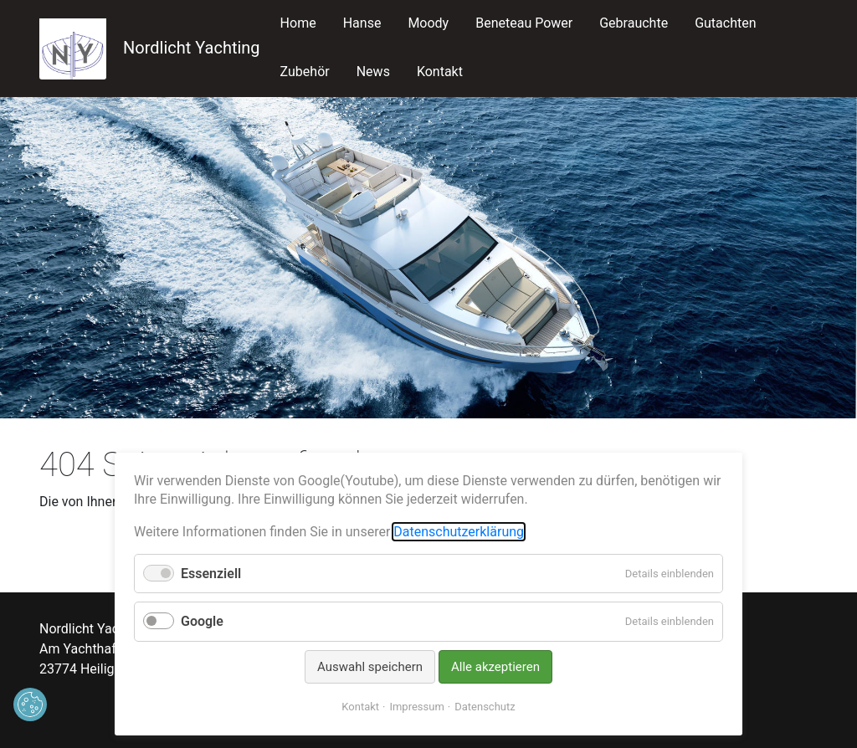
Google (202, 621)
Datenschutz (484, 706)
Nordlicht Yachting (149, 47)
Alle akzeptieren (495, 666)
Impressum (416, 706)
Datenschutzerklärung (458, 532)
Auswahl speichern (370, 666)
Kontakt (360, 706)
